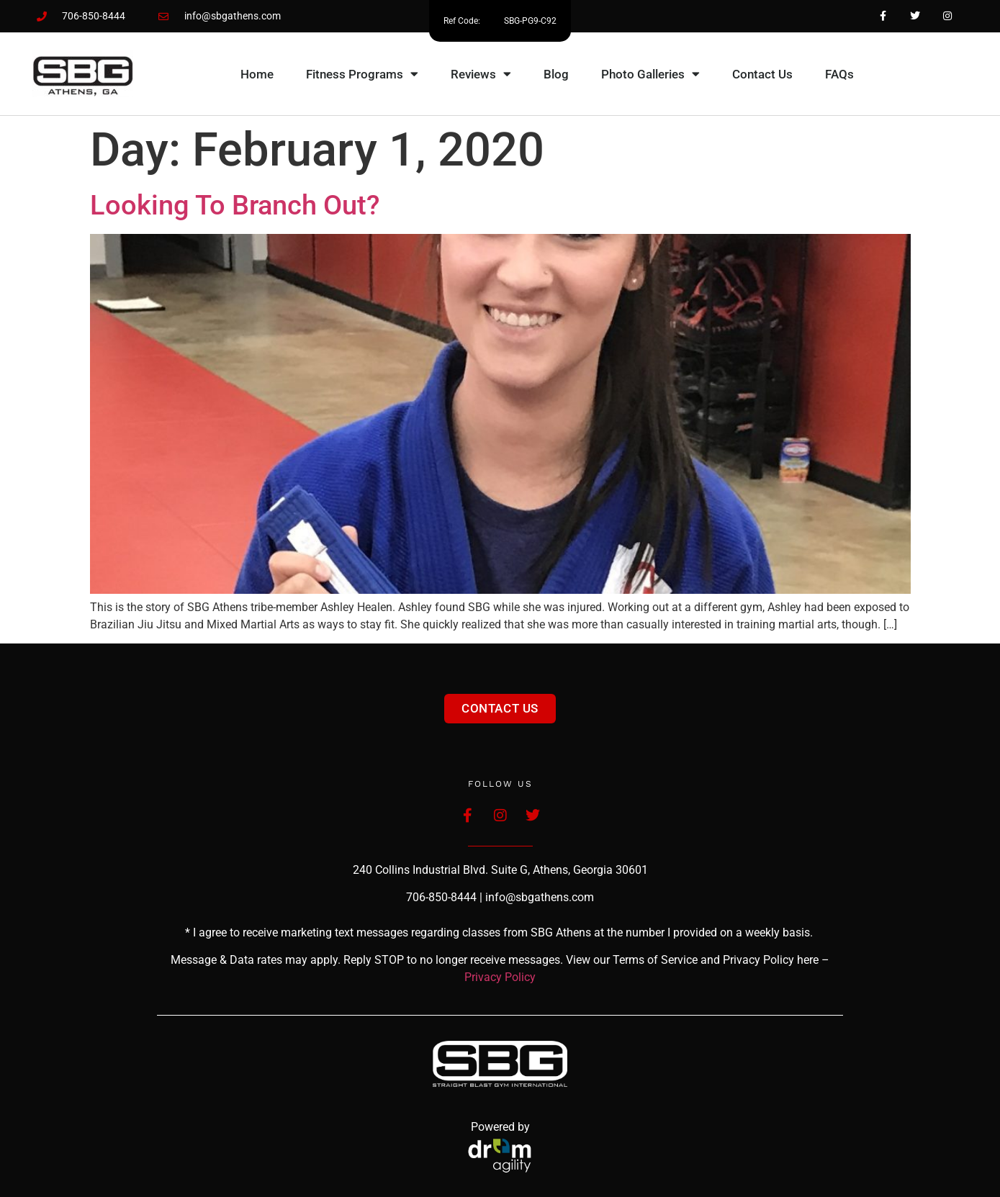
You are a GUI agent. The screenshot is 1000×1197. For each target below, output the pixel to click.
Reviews (481, 73)
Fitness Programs (362, 73)
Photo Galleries (650, 73)
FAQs (839, 74)
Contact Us (762, 74)
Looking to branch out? (234, 205)
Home (257, 74)
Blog (556, 74)
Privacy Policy (500, 977)
